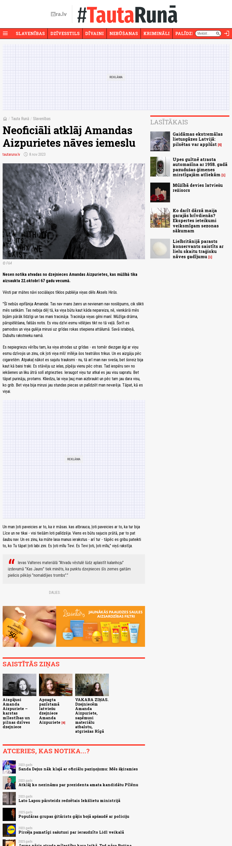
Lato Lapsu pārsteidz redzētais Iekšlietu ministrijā (69, 800)
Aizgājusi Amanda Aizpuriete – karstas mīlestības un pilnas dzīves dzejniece (16, 713)
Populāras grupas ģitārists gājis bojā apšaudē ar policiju (73, 816)
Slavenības (30, 33)
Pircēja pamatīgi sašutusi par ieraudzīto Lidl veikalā (71, 832)
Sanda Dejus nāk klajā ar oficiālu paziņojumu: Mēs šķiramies (78, 768)
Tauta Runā (20, 118)
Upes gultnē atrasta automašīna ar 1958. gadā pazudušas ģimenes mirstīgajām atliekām (200, 167)
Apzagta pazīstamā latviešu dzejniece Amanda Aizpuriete (49, 711)
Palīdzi (184, 33)
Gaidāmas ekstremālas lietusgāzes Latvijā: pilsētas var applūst (198, 139)
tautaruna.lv (11, 154)
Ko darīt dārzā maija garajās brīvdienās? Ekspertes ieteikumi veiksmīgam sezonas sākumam (196, 220)
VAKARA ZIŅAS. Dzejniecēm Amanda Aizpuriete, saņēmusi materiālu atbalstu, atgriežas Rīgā (92, 715)
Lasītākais (169, 122)
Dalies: (55, 592)
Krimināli (156, 33)
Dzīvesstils (65, 33)
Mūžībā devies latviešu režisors (198, 187)
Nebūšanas (123, 33)
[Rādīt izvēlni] (5, 33)
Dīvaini (94, 33)
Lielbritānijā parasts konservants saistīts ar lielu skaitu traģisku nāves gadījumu (198, 248)
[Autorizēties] (226, 33)
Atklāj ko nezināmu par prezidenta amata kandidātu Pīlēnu (78, 784)
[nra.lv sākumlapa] (59, 14)
